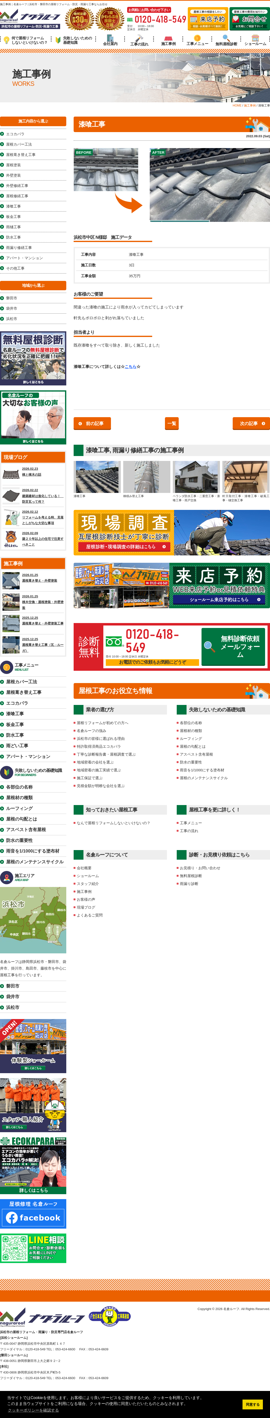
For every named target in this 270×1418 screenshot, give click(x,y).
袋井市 (11, 308)
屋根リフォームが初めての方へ (102, 723)
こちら (130, 367)
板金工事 (13, 216)
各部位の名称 (191, 723)
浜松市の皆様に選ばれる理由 (101, 738)
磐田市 (11, 298)
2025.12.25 (33, 623)
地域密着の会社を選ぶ (95, 762)
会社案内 (110, 40)
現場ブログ (86, 907)
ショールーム (255, 40)
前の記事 (95, 423)
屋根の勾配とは (193, 746)
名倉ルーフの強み (91, 731)
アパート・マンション (24, 258)
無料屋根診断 (226, 40)
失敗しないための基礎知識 (73, 40)
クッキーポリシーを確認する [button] (33, 1410)
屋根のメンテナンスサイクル (204, 778)
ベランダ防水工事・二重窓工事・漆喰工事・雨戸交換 (196, 481)
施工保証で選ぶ (90, 778)
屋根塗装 (13, 165)
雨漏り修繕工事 (133, 450)
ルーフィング (191, 738)
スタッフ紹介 (88, 884)
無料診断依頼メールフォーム (232, 646)
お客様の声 (86, 899)
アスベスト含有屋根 (196, 754)
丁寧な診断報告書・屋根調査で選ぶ (106, 754)
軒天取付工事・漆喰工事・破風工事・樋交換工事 (246, 481)
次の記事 (249, 423)
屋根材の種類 (191, 731)
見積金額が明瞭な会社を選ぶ (101, 786)
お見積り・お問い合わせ (200, 868)
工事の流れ (139, 40)
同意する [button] (253, 1404)
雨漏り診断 (189, 884)
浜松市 (11, 319)
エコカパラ (15, 134)
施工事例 (168, 40)
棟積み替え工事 (146, 479)
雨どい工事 (17, 745)
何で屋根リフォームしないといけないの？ (26, 40)
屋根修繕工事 (17, 196)
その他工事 (15, 268)
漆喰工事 (97, 450)
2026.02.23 (33, 474)
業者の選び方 (100, 709)
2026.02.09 (33, 539)
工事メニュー (197, 40)
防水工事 (13, 237)
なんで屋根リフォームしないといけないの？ (113, 823)
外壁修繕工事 (17, 185)
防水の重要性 (191, 762)
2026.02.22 (33, 495)
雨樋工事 (13, 227)
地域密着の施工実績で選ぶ (99, 770)
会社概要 (84, 868)
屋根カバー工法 (19, 144)
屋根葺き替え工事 (21, 154)
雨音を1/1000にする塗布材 (202, 770)
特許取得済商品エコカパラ (99, 746)
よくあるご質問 (90, 915)
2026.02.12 (33, 517)
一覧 (171, 423)
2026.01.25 (33, 580)
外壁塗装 (13, 175)
